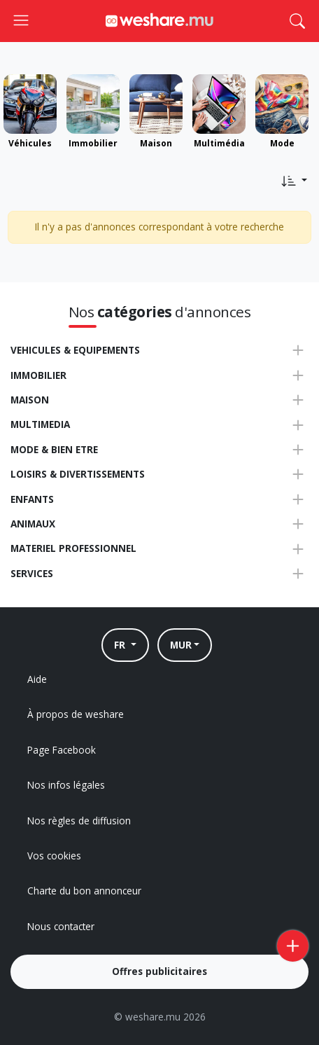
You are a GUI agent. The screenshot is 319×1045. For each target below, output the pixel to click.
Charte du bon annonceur (84, 890)
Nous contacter (60, 926)
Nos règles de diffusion (79, 820)
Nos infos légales (66, 784)
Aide (37, 679)
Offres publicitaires (159, 971)
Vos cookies (54, 855)
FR (121, 644)
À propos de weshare (75, 714)
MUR (181, 644)
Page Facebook (61, 749)
